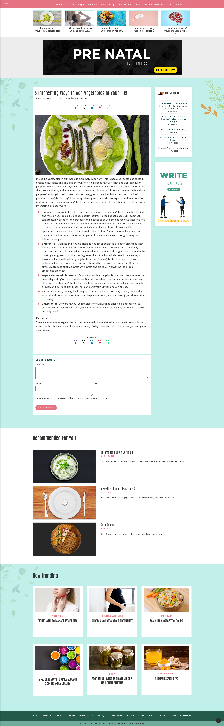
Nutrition (106, 492)
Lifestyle (130, 716)
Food (112, 674)
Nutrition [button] (92, 4)
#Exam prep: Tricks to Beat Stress (173, 138)
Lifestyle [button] (138, 4)
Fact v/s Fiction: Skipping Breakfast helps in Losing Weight (173, 119)
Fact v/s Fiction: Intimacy (173, 129)
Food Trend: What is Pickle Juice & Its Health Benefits (112, 681)
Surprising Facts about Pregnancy (112, 621)
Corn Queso (107, 525)
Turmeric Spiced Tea (166, 678)
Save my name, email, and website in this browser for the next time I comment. (71, 398)
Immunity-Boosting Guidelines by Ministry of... (112, 31)
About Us (47, 716)
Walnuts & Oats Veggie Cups (166, 621)
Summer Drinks (166, 673)
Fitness (172, 716)
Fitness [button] (178, 4)
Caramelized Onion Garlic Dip (117, 452)
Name (38, 383)
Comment (40, 364)
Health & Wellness (112, 616)
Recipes (104, 529)
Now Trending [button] (107, 4)
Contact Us (185, 716)
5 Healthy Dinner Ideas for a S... (119, 488)
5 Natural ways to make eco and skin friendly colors (57, 681)
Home (59, 4)
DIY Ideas (57, 674)
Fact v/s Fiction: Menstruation (173, 148)
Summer (59, 716)
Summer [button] (69, 4)
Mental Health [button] (124, 4)
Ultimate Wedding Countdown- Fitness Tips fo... (47, 31)
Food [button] (169, 4)
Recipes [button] (81, 4)
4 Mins (76, 98)
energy (80, 190)
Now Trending (98, 716)
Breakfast (166, 616)
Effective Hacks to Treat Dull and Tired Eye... (80, 29)
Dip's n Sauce (107, 456)
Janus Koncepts (136, 723)
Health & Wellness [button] (154, 4)
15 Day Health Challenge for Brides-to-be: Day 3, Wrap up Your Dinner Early (173, 106)
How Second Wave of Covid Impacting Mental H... (176, 31)
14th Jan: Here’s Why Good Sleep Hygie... (144, 29)
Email (95, 383)
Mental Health (115, 716)
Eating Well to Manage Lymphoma (57, 621)
